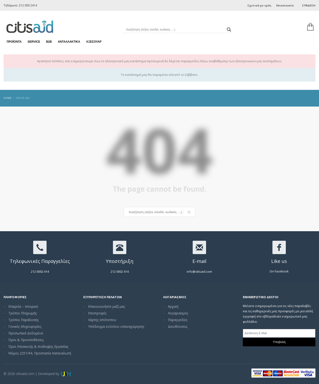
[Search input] (175, 26)
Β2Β (49, 38)
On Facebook (279, 271)
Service (33, 38)
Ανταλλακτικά (69, 38)
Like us (279, 261)
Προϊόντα (14, 38)
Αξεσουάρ (93, 38)
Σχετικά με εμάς (259, 5)
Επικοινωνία (285, 5)
